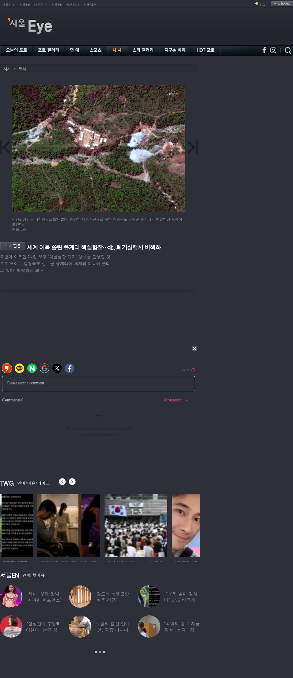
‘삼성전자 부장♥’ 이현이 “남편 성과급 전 (44, 629)
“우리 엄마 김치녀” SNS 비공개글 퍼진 (182, 599)
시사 (6, 69)
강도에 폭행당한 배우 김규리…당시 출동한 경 (112, 599)
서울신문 (8, 4)
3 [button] (104, 652)
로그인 (264, 4)
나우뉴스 (40, 4)
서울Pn (24, 4)
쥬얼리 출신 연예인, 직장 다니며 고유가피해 (113, 629)
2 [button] (100, 652)
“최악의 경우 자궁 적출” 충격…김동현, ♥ (182, 629)
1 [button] (96, 652)
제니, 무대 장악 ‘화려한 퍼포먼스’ (43, 596)
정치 (22, 69)
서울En (56, 4)
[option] (31, 524)
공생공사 (72, 4)
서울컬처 (90, 4)
